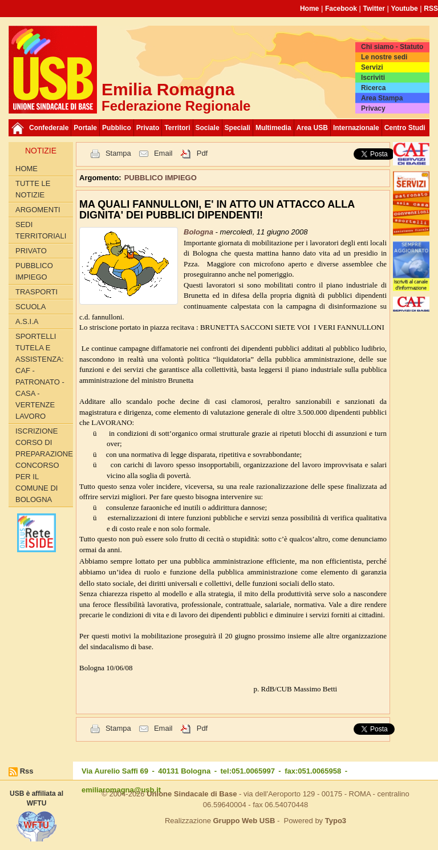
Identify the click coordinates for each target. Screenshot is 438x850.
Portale (85, 128)
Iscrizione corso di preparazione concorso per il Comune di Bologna (44, 465)
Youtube (404, 9)
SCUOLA (30, 306)
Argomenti (37, 209)
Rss (27, 771)
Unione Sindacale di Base (192, 794)
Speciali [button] (237, 128)
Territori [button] (177, 128)
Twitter (374, 9)
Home (309, 9)
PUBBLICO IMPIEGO (34, 271)
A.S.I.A (26, 321)
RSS (431, 9)
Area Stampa (382, 98)
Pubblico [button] (116, 128)
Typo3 (335, 820)
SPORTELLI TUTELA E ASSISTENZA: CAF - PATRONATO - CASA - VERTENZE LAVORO (39, 376)
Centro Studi (404, 128)
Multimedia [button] (273, 128)
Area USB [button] (312, 128)
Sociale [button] (208, 128)
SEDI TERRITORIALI (40, 230)
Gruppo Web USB (244, 820)
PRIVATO (31, 250)
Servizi (372, 67)
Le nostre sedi (384, 57)
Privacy (373, 108)
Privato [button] (148, 128)
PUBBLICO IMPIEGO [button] (160, 177)
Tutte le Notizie (32, 189)
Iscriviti (373, 78)
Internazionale (356, 128)
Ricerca (373, 88)
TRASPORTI (36, 292)
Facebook (341, 9)
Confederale (48, 128)
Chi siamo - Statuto (392, 47)
